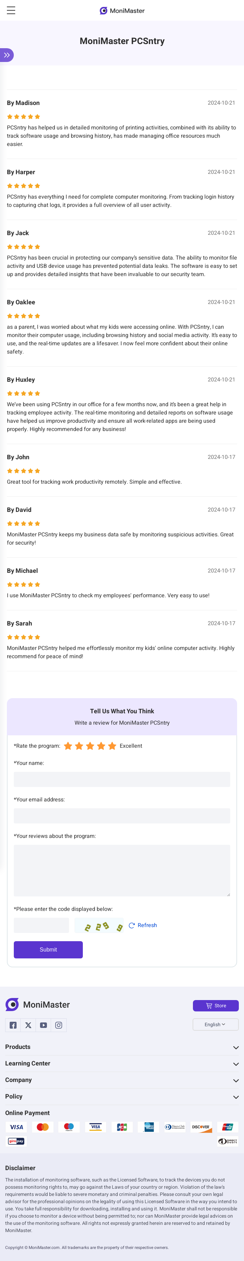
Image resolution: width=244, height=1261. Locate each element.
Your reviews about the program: (55, 836)
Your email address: (39, 800)
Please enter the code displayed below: (63, 909)
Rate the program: (37, 746)
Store (216, 1005)
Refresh (142, 925)
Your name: (29, 763)
